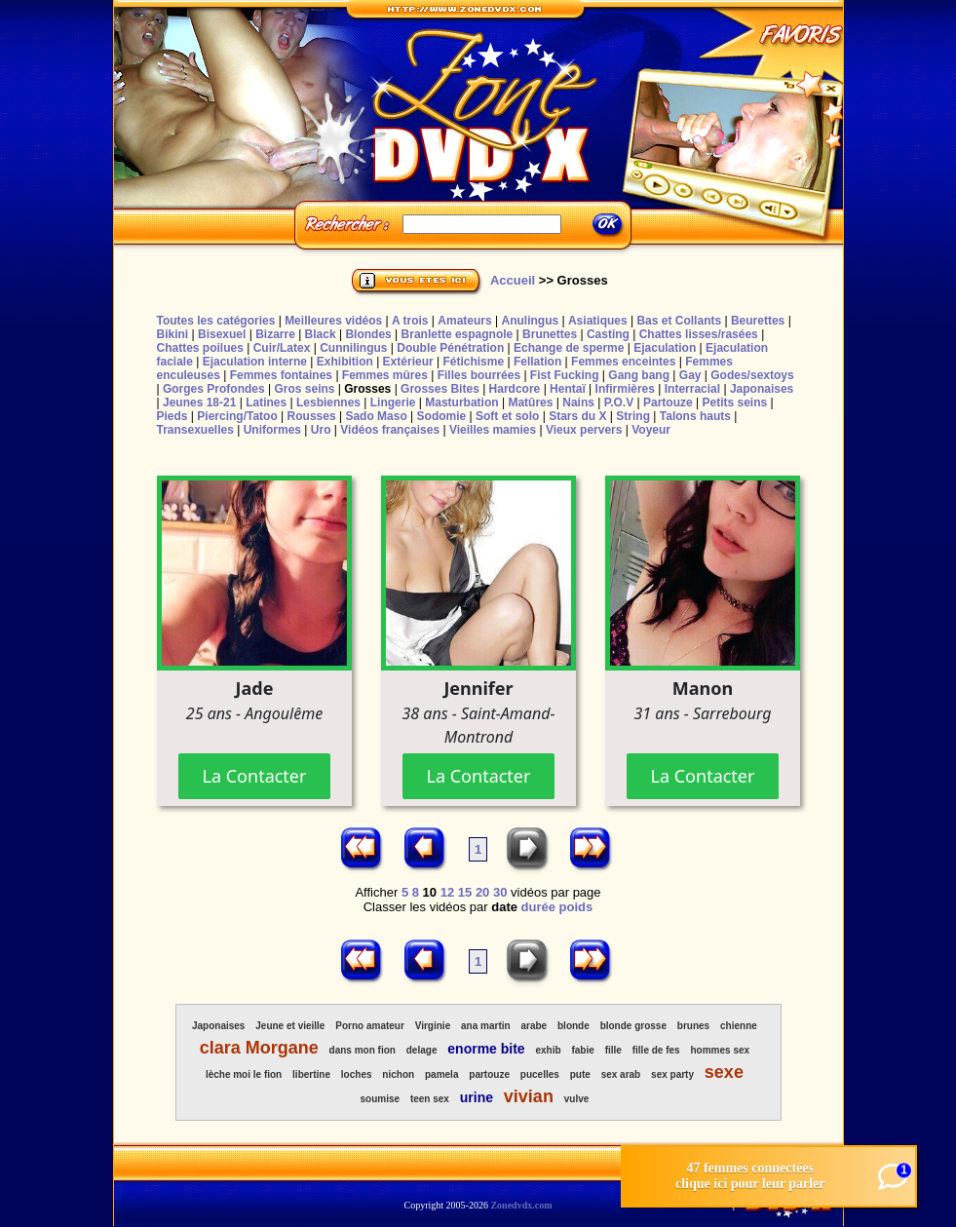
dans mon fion (362, 1050)
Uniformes (272, 430)
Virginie (433, 1025)
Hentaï (568, 389)
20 (482, 892)
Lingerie (393, 402)
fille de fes (656, 1050)
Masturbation (461, 402)
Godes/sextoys (751, 375)
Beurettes (757, 320)
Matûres (530, 402)
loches (356, 1074)
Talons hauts (695, 416)
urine (476, 1097)
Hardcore (515, 389)
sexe (724, 1072)
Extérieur (408, 361)
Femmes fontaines (281, 375)
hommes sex (719, 1050)
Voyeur (650, 430)
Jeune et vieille (290, 1025)
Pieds (172, 416)
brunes (693, 1025)
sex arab (621, 1074)
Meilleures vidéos (333, 320)
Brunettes (549, 334)
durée (538, 907)
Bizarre (275, 334)
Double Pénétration (450, 348)
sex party (672, 1074)
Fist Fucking (564, 375)
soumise (380, 1098)
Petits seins (734, 402)
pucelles (539, 1074)
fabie (582, 1050)
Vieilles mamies (492, 430)
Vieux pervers (584, 430)
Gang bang (638, 375)
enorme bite (485, 1048)
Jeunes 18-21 (199, 402)
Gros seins (304, 389)
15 (465, 892)
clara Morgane (259, 1047)
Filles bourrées (479, 375)
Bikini (173, 334)
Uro (321, 430)
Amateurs (464, 320)
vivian (529, 1096)
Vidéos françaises (390, 430)
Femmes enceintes (623, 361)
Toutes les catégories (216, 320)
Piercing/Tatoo (237, 416)
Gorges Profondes (214, 389)
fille (613, 1050)
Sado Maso (375, 416)
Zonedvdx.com (521, 1205)
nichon (398, 1074)
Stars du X (577, 416)
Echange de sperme (569, 348)
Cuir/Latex (282, 348)
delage (422, 1050)
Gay (690, 375)
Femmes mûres (385, 375)
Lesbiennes (328, 402)
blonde (573, 1025)
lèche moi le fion (244, 1074)
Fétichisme (473, 361)
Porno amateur (369, 1025)
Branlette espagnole (458, 334)
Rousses (311, 416)
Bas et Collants (678, 320)
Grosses (367, 389)
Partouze (668, 402)
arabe (533, 1025)
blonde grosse (633, 1025)
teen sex (429, 1098)
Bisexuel (222, 334)
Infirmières (625, 389)
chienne (738, 1025)
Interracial (692, 389)
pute (580, 1074)
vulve (577, 1098)
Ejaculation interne (255, 361)
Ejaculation (664, 348)
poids (576, 907)
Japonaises (761, 389)
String (633, 416)
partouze (489, 1074)
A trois (410, 320)
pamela (441, 1074)
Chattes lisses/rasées (698, 334)
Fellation (537, 361)
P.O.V (618, 402)
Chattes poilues (200, 348)
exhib (548, 1050)
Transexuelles (195, 430)
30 (500, 892)
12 (447, 892)
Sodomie (442, 416)
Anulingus (529, 320)
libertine (311, 1074)
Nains (578, 402)
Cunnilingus (353, 348)
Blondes (368, 334)
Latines (266, 402)
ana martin (486, 1025)
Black (320, 334)
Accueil (512, 280)
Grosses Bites (440, 389)
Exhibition (345, 361)
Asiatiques (598, 320)
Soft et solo (507, 416)
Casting (608, 334)
